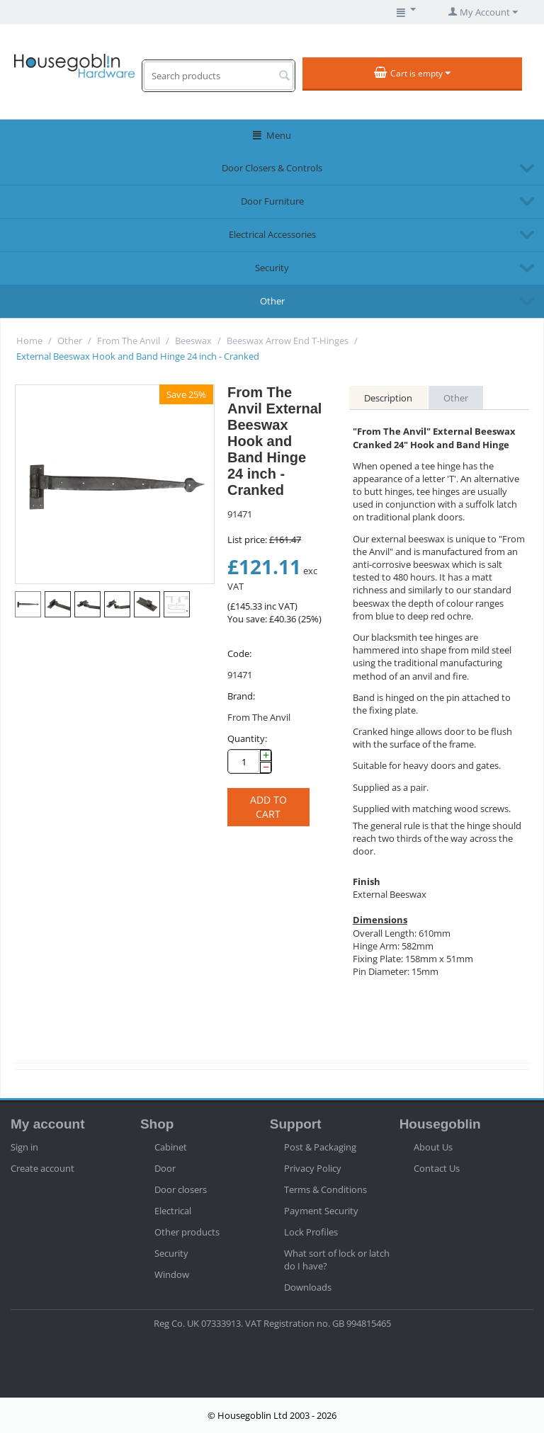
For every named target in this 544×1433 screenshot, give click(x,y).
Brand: (241, 696)
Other (272, 301)
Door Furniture (272, 201)
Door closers (180, 1189)
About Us (433, 1147)
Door (165, 1168)
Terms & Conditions (325, 1189)
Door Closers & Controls (272, 167)
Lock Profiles (311, 1232)
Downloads (308, 1287)
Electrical (172, 1210)
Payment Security (321, 1210)
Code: (239, 653)
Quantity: (247, 738)
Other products (187, 1232)
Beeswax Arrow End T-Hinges (287, 340)
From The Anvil (128, 340)
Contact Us (437, 1168)
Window (171, 1274)
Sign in (24, 1147)
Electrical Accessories (272, 234)
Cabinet (170, 1147)
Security (272, 267)
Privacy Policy (312, 1168)
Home (29, 340)
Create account (42, 1168)
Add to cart (268, 807)
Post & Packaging (320, 1147)
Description (388, 398)
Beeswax (193, 340)
